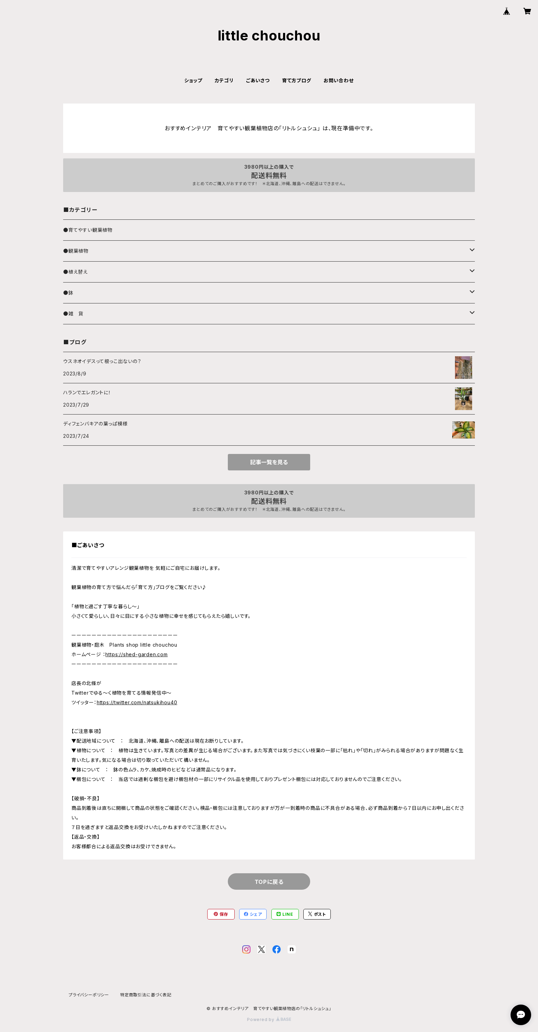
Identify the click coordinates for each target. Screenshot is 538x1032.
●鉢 (68, 293)
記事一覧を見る (269, 462)
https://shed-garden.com (136, 654)
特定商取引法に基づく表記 (146, 994)
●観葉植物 (76, 251)
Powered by (269, 1019)
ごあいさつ (258, 80)
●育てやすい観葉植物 (88, 230)
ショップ (193, 80)
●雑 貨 (73, 313)
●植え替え (75, 272)
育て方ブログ (296, 80)
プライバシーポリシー (89, 994)
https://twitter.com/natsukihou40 (137, 702)
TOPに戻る (269, 881)
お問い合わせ (339, 80)
